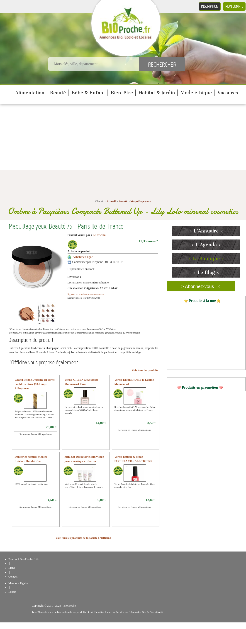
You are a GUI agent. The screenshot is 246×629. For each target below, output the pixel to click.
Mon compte (234, 6)
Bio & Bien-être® (152, 612)
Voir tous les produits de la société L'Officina (83, 537)
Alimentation (29, 92)
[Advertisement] (123, 138)
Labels (12, 591)
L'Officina (99, 235)
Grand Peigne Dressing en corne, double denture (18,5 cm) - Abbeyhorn (35, 384)
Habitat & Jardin (157, 92)
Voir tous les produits (145, 370)
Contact (12, 576)
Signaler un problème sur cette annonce (86, 294)
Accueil (111, 201)
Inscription (209, 6)
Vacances (227, 92)
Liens (11, 567)
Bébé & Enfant (88, 92)
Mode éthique (196, 92)
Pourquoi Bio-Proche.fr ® (23, 559)
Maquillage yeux (140, 201)
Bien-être (122, 92)
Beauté (58, 92)
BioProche (69, 605)
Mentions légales (18, 583)
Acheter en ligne (83, 257)
